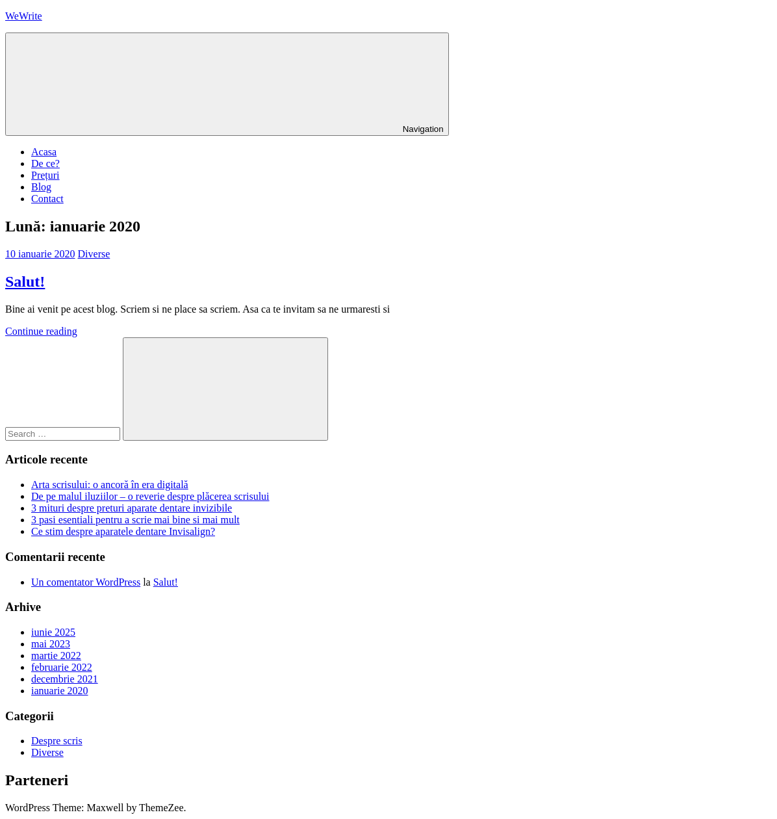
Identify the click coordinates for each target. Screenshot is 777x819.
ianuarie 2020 (59, 690)
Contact (47, 198)
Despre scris (57, 740)
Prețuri (45, 175)
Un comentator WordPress (85, 582)
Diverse (94, 253)
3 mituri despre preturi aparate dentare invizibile (131, 508)
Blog (41, 186)
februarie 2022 (61, 667)
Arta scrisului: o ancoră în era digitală (109, 484)
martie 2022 (56, 655)
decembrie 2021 (64, 678)
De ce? (45, 163)
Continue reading (41, 331)
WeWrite (23, 15)
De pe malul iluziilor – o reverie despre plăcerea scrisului (150, 496)
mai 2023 (50, 643)
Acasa (44, 151)
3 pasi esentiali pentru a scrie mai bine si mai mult (135, 519)
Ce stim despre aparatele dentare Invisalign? (123, 531)
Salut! (25, 281)
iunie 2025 (53, 632)
